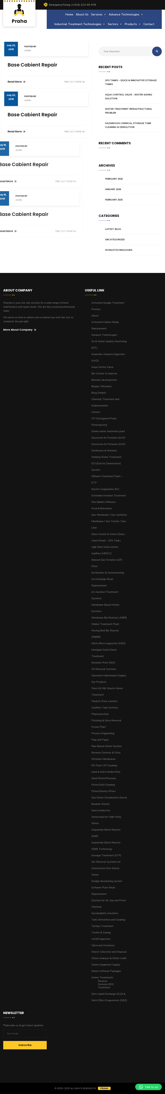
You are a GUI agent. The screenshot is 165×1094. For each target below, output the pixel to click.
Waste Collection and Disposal (109, 952)
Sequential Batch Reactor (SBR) (106, 833)
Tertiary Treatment (102, 926)
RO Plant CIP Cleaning (104, 765)
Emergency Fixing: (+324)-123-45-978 (70, 5)
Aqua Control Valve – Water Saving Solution (128, 96)
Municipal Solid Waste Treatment (104, 653)
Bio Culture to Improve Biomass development (104, 377)
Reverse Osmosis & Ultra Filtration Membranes (105, 756)
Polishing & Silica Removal (106, 720)
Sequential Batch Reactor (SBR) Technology (106, 846)
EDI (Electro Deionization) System (106, 467)
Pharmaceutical (100, 714)
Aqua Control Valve (102, 367)
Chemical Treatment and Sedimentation (105, 402)
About (95, 315)
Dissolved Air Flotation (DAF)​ (108, 438)
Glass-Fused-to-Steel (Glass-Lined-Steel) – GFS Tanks (108, 537)
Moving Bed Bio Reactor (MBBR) (105, 634)
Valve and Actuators (103, 945)
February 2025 (114, 199)
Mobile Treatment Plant (105, 624)
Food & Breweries (101, 508)
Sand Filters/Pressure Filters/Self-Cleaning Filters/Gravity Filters (103, 785)
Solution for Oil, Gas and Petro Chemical (108, 904)
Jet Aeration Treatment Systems (104, 595)
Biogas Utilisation (101, 386)
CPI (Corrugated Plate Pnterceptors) (103, 422)
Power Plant (98, 727)
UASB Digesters (101, 939)
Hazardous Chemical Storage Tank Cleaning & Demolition (128, 125)
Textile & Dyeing (101, 932)
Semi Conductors (100, 810)
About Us (82, 14)
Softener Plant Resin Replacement (103, 891)
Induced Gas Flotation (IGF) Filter (106, 563)
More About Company (19, 329)
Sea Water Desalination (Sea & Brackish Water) (109, 801)
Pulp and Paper (100, 740)
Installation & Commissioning (107, 572)
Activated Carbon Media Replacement (105, 325)
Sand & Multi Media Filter (105, 772)
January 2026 (113, 189)
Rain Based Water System (106, 746)
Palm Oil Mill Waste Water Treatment (107, 692)
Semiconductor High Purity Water (106, 820)
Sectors (115, 24)
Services (98, 14)
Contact (148, 24)
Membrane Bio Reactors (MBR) (109, 617)
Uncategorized (115, 239)
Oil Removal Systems (103, 669)
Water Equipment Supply (105, 964)
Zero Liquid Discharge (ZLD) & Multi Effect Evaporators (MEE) (109, 997)
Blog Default (98, 393)
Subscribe (25, 1045)
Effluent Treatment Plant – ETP (106, 480)
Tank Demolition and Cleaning (108, 919)
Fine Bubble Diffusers (103, 502)
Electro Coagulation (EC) (105, 489)
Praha (104, 1088)
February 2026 (114, 178)
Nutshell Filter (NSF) (103, 662)
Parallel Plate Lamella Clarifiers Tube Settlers (104, 704)
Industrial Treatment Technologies (79, 24)
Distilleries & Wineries (104, 450)
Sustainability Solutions (104, 913)
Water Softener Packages (106, 971)
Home (69, 14)
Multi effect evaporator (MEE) (108, 643)
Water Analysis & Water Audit (108, 958)
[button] (148, 1087)
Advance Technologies (126, 14)
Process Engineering (102, 733)
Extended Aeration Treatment (108, 495)
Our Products (98, 682)
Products (133, 24)
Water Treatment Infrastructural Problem (128, 110)
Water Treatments (102, 977)
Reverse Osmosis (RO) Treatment (106, 984)
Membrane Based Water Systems (105, 608)
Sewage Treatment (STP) (106, 855)
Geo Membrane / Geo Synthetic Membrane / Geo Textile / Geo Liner (109, 521)
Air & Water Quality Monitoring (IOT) (109, 345)
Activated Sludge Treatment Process (107, 306)
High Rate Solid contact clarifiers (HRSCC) (104, 550)
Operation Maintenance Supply (108, 675)
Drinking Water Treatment (106, 457)
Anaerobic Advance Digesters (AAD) (108, 357)
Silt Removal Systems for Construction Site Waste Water (106, 868)
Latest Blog (113, 229)
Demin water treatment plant (108, 431)
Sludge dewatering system (106, 881)
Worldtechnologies (118, 250)
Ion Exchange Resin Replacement (102, 582)
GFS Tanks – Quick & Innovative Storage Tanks (131, 82)
